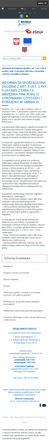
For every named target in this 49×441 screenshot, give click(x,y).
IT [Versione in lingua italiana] (35, 12)
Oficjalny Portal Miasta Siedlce (14, 31)
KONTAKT (12, 8)
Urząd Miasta (19, 65)
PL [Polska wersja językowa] (20, 12)
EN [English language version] (25, 12)
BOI (33, 8)
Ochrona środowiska (33, 65)
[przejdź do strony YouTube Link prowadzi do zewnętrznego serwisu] (44, 405)
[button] (42, 3)
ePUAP (44, 8)
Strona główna (7, 65)
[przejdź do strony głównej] (3, 8)
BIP (23, 8)
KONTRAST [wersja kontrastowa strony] (27, 16)
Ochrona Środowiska (17, 258)
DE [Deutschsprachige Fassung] (30, 12)
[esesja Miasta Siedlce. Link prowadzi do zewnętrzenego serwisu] (34, 31)
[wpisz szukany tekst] (22, 58)
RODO (24, 422)
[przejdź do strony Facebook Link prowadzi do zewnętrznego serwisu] (40, 405)
